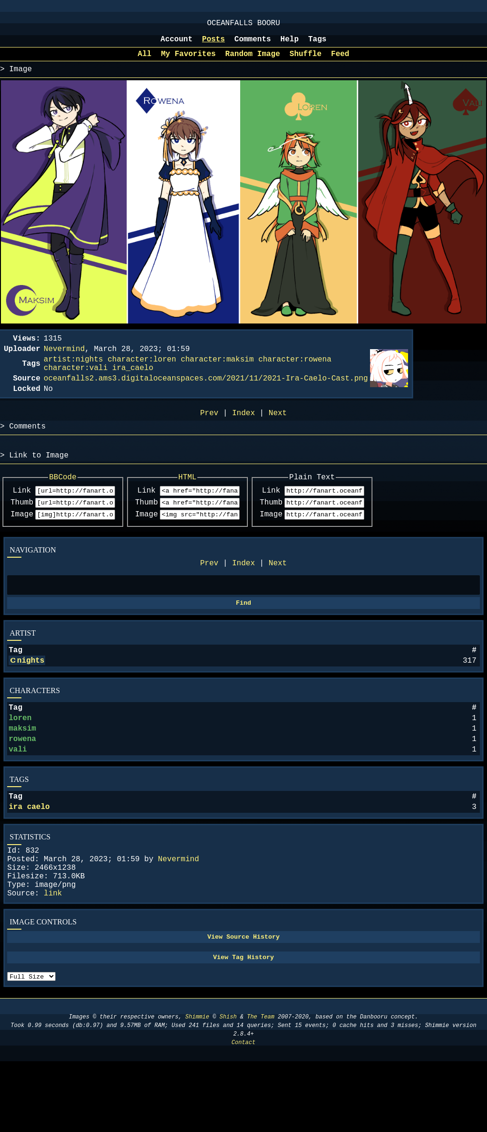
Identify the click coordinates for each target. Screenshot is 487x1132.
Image (21, 543)
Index (243, 593)
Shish (228, 1088)
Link (22, 516)
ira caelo (29, 857)
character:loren (141, 372)
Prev (209, 593)
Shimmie (197, 1088)
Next (278, 593)
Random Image (252, 61)
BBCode (73, 501)
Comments (252, 44)
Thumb (21, 529)
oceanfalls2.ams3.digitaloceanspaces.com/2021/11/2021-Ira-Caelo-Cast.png (206, 395)
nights (31, 697)
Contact (243, 1113)
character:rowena (294, 372)
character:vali (75, 382)
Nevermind (178, 913)
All (145, 61)
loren (20, 758)
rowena (22, 783)
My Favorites (188, 61)
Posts (213, 44)
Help (290, 44)
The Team (260, 1088)
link (53, 955)
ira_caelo (132, 382)
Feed (340, 61)
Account (177, 44)
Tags (317, 44)
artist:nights (73, 372)
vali (18, 795)
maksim (22, 771)
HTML (218, 501)
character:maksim (217, 372)
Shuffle (305, 61)
